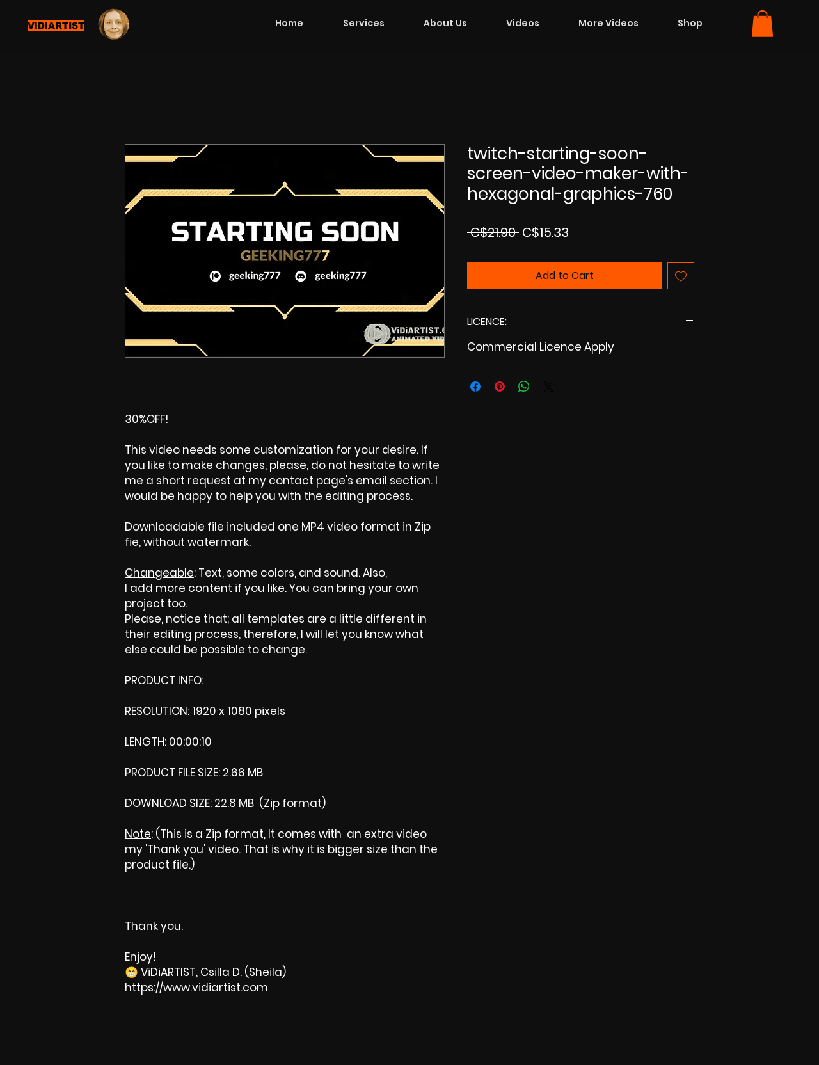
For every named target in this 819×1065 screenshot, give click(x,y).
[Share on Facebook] (475, 386)
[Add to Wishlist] (680, 275)
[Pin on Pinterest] (499, 386)
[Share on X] (548, 386)
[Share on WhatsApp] (524, 386)
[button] (762, 23)
